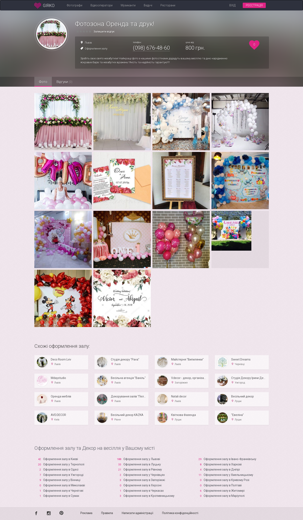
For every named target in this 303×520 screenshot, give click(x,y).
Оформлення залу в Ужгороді (63, 474)
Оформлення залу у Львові (141, 459)
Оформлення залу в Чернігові (63, 490)
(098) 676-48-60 (151, 48)
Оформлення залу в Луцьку (142, 464)
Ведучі (148, 5)
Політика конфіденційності (180, 513)
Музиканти (128, 5)
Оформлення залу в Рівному (142, 469)
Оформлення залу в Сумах (61, 495)
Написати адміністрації (137, 513)
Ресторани (167, 5)
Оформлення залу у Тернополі (63, 464)
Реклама (86, 513)
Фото (43, 82)
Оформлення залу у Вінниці (61, 480)
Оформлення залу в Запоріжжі (144, 480)
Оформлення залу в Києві (60, 459)
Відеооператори (102, 5)
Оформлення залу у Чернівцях (144, 474)
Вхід (232, 5)
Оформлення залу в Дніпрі (222, 469)
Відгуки (66, 82)
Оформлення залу (96, 48)
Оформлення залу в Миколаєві (64, 485)
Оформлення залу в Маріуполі (224, 495)
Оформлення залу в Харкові (223, 464)
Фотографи (74, 5)
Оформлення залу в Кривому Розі (226, 480)
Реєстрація (254, 5)
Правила (107, 513)
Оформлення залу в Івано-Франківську (230, 459)
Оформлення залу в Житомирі (224, 490)
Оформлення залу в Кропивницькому (148, 495)
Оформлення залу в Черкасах (143, 490)
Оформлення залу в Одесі (60, 469)
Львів (88, 42)
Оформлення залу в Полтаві (223, 485)
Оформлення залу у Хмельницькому (228, 474)
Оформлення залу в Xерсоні (142, 485)
